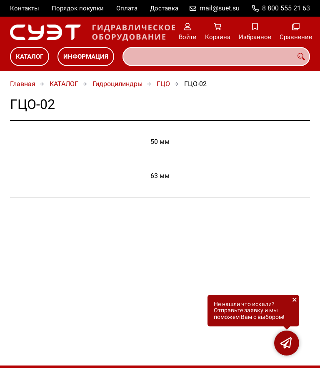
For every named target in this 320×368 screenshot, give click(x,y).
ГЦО (163, 84)
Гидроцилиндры (117, 84)
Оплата (127, 8)
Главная (22, 84)
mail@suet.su (220, 8)
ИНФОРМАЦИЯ (85, 56)
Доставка (164, 8)
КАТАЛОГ (29, 56)
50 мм (160, 142)
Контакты (24, 8)
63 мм (160, 176)
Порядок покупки (78, 8)
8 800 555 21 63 (286, 8)
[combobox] (216, 56)
